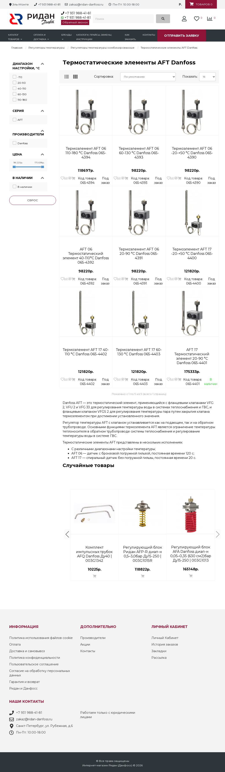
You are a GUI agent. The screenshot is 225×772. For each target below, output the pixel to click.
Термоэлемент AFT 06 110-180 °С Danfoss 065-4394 (85, 150)
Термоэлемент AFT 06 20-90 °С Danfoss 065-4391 (139, 251)
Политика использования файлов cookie (41, 638)
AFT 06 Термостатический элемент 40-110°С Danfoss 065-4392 (86, 251)
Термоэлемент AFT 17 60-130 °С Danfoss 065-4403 (139, 352)
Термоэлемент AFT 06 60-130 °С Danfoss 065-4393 (139, 150)
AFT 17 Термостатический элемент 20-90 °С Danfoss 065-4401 (191, 352)
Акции (85, 644)
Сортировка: (104, 76)
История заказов (164, 644)
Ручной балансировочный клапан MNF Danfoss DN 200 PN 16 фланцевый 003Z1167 (190, 549)
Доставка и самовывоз (27, 651)
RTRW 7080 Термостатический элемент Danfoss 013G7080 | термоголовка (94, 549)
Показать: (189, 76)
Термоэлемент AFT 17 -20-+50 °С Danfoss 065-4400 (192, 251)
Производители (92, 638)
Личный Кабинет (164, 638)
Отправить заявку (181, 36)
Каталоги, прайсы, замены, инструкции (94, 37)
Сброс (32, 200)
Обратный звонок (75, 22)
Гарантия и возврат (24, 682)
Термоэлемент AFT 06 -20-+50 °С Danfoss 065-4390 (192, 150)
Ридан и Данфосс (23, 688)
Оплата (15, 644)
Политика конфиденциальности (34, 658)
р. (180, 4)
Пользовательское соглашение (34, 664)
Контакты (149, 34)
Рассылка (159, 658)
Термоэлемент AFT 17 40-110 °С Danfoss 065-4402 (86, 352)
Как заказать (130, 37)
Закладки (158, 651)
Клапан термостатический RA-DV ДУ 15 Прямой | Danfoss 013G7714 (142, 549)
